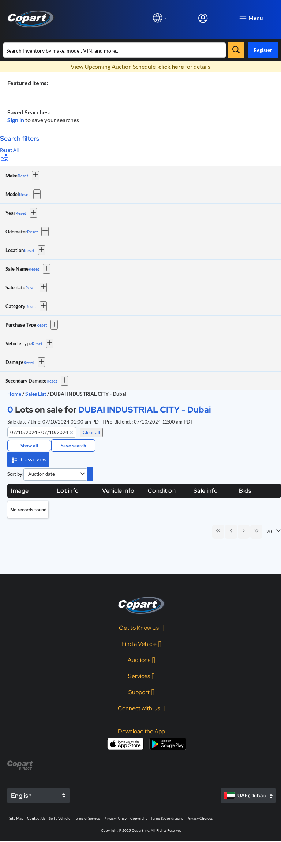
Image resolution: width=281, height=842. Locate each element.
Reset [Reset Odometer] (32, 231)
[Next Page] (243, 532)
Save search (73, 445)
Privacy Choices (200, 819)
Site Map (16, 819)
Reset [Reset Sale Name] (34, 269)
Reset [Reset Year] (20, 213)
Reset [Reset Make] (23, 175)
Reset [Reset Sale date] (30, 287)
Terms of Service (87, 819)
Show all (29, 445)
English (21, 796)
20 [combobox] (269, 532)
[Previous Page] (230, 532)
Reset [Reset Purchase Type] (41, 325)
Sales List (36, 394)
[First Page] (216, 532)
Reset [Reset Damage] (28, 362)
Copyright (138, 819)
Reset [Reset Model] (24, 194)
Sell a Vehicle (59, 819)
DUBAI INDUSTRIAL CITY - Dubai (144, 409)
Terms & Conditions (167, 819)
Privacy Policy (115, 819)
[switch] (90, 474)
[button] (35, 175)
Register (263, 50)
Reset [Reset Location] (29, 250)
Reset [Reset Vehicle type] (37, 343)
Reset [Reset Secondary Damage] (51, 381)
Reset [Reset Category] (30, 306)
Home (14, 394)
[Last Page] (256, 532)
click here (171, 66)
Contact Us (36, 819)
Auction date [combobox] (41, 474)
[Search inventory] (114, 50)
